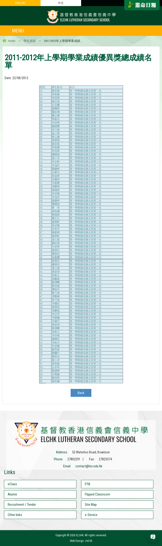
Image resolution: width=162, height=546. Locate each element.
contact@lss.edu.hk (88, 466)
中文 (61, 3)
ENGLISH (20, 3)
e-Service (91, 515)
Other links (15, 515)
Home (11, 41)
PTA (87, 484)
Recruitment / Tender (22, 504)
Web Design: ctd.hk (81, 541)
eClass (12, 484)
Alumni (12, 494)
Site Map (91, 504)
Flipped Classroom (97, 494)
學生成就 (30, 41)
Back (81, 393)
